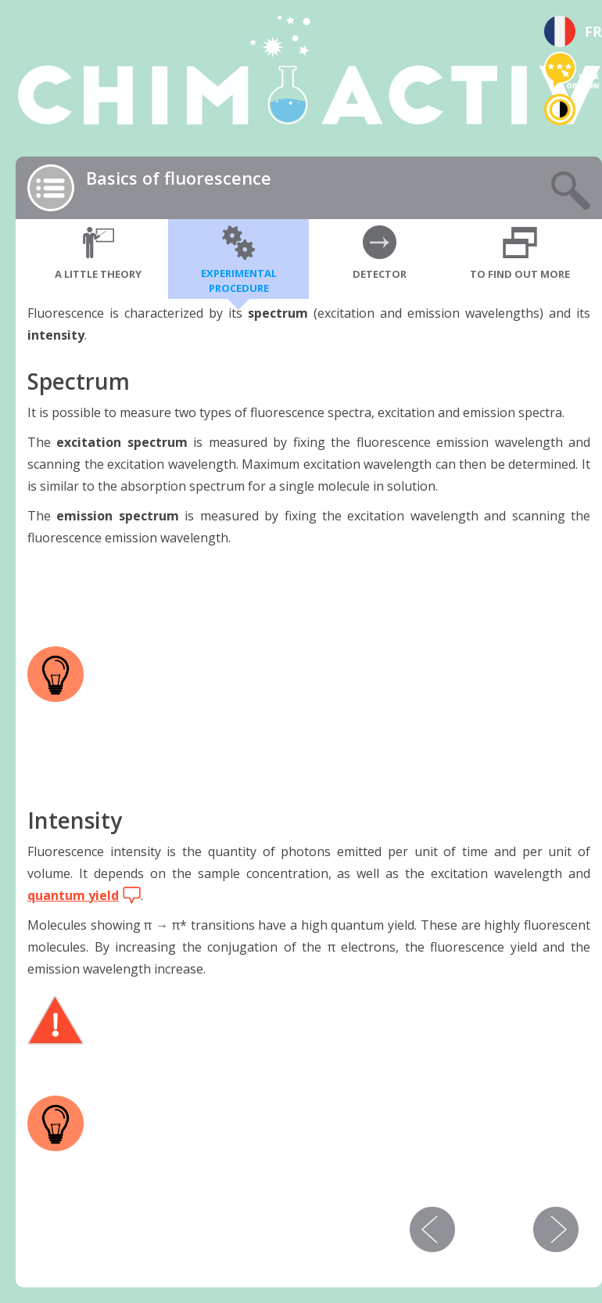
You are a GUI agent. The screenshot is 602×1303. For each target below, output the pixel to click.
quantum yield (73, 895)
